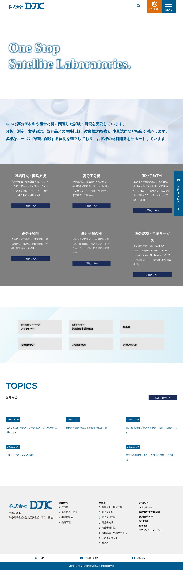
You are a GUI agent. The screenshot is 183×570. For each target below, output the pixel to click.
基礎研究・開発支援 (112, 507)
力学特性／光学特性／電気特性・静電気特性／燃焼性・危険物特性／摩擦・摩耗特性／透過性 (30, 245)
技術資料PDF (28, 345)
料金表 (126, 327)
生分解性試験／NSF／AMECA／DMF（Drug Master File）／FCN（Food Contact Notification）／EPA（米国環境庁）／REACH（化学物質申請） (152, 253)
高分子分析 (107, 512)
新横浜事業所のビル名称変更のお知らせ (86, 427)
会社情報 (63, 503)
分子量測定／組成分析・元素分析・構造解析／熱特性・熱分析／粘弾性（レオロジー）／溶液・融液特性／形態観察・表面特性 (91, 190)
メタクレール (40, 326)
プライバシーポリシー (150, 530)
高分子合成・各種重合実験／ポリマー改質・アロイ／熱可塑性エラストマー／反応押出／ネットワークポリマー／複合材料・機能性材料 (30, 190)
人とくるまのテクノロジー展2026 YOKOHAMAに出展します (31, 430)
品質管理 (66, 522)
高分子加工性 (109, 517)
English (143, 526)
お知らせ (143, 503)
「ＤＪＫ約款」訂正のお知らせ (22, 455)
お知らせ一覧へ (163, 397)
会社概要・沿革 (69, 512)
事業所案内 (67, 517)
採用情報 (143, 521)
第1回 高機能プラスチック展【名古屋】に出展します (151, 457)
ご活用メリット (110, 538)
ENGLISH (154, 5)
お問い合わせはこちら (178, 193)
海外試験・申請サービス (114, 533)
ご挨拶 (64, 507)
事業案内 (103, 503)
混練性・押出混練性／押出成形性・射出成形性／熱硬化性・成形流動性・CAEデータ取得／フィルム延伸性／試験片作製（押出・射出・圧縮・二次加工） (152, 193)
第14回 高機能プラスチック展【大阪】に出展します (151, 430)
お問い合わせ (130, 345)
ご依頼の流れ (79, 345)
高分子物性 (107, 522)
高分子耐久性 (109, 527)
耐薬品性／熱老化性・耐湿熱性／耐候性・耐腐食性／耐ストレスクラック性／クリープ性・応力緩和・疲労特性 (91, 248)
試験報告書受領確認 (91, 326)
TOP (41, 558)
